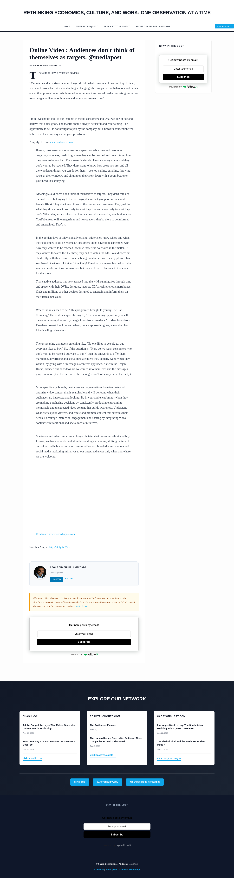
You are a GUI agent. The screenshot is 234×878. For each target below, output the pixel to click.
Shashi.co (79, 782)
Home (61, 26)
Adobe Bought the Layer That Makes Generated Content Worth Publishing (49, 727)
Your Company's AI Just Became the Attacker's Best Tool (49, 743)
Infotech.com (82, 606)
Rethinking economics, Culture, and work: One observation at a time (117, 12)
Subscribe (223, 26)
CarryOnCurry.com (107, 782)
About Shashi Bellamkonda (156, 26)
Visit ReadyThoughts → (103, 755)
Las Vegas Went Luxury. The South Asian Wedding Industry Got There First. (180, 727)
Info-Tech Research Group (126, 869)
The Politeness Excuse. (103, 725)
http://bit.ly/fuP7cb (60, 547)
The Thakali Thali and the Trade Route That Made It (181, 743)
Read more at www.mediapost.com (57, 534)
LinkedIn (56, 579)
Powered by (84, 654)
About (108, 869)
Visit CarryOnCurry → (169, 758)
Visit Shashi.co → (32, 758)
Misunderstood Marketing (145, 782)
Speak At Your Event (116, 26)
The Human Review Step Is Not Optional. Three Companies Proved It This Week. (116, 740)
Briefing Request (83, 26)
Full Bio (69, 578)
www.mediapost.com (62, 142)
